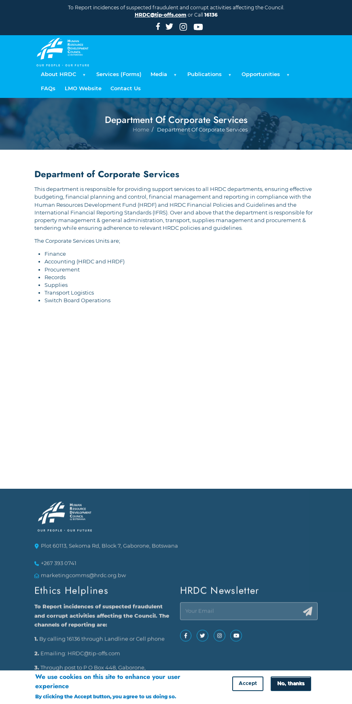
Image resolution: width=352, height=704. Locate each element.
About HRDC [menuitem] (62, 76)
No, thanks (290, 684)
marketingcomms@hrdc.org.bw (83, 579)
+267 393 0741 (58, 566)
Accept (248, 684)
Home (141, 149)
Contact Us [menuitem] (125, 88)
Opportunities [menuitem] (264, 76)
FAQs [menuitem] (48, 88)
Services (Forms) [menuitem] (119, 74)
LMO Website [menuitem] (83, 88)
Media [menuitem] (162, 76)
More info (189, 697)
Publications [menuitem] (208, 76)
